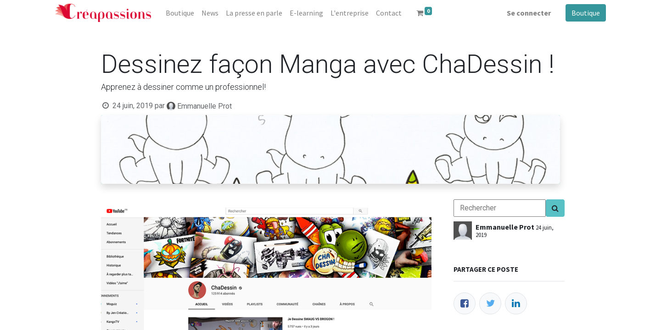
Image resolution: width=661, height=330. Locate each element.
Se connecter (529, 12)
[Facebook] (465, 303)
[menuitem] (180, 13)
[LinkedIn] (516, 303)
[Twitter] (490, 303)
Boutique (585, 12)
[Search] (555, 208)
